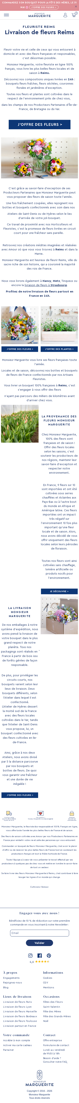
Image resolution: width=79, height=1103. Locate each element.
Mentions (48, 987)
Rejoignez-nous (12, 983)
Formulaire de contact (56, 1045)
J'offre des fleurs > (44, 7)
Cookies (47, 978)
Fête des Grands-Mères (57, 1016)
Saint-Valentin (51, 1007)
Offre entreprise (52, 1040)
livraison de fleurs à (46, 285)
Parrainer (8, 1050)
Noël (45, 1021)
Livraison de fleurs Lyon (17, 1007)
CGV (45, 983)
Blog (5, 987)
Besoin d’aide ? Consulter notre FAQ (55, 1060)
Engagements (11, 978)
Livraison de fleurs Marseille (20, 1011)
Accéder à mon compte (16, 1040)
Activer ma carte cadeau (17, 1045)
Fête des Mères (52, 1011)
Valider (39, 943)
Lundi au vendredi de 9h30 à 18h (54, 1052)
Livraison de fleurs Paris (17, 1002)
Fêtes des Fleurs (53, 1002)
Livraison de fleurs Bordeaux (20, 1016)
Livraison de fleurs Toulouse (20, 1021)
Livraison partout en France (19, 1026)
